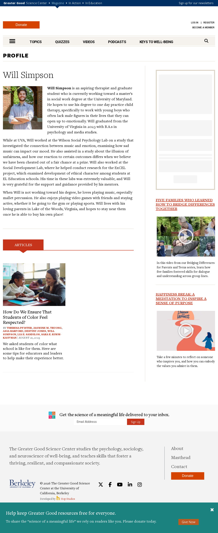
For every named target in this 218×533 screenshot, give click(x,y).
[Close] (212, 510)
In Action (75, 3)
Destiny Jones (35, 331)
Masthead (180, 457)
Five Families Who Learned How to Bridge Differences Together (185, 204)
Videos (89, 42)
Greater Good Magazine (111, 22)
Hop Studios (65, 499)
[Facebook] (110, 484)
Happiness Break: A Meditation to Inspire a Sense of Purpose (181, 298)
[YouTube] (119, 484)
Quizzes (62, 42)
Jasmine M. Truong (47, 328)
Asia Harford (13, 331)
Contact (179, 466)
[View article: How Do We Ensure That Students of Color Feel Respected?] (34, 284)
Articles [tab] (23, 244)
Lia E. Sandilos (29, 334)
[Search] (206, 40)
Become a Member (203, 27)
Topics (36, 42)
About (177, 448)
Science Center (36, 3)
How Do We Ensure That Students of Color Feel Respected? (27, 317)
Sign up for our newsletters (196, 3)
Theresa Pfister (19, 328)
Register (208, 22)
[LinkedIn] (130, 484)
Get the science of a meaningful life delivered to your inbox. (109, 415)
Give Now (188, 522)
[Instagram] (139, 484)
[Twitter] (100, 484)
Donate (21, 25)
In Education (93, 3)
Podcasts (117, 42)
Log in (194, 22)
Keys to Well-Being (156, 42)
